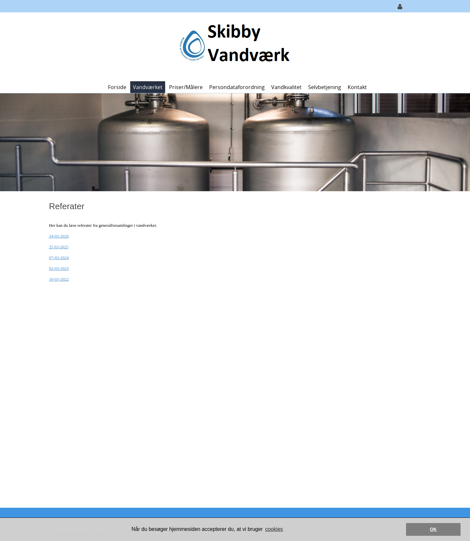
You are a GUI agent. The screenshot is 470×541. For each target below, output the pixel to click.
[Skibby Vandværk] (232, 46)
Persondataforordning (237, 87)
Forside (117, 87)
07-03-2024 (59, 257)
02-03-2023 (59, 268)
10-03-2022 (59, 279)
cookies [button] (274, 529)
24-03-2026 (59, 236)
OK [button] (433, 529)
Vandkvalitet (286, 87)
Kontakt (357, 87)
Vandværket (148, 87)
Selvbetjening (324, 87)
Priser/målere (186, 87)
